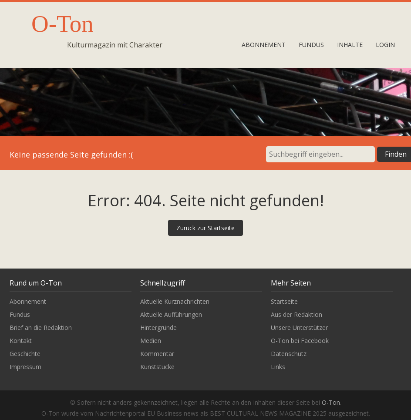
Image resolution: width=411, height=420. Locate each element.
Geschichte (25, 353)
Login (385, 44)
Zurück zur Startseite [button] (205, 228)
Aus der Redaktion (296, 314)
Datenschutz (289, 353)
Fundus (311, 44)
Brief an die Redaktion (41, 327)
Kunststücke (157, 367)
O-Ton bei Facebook (300, 340)
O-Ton (62, 23)
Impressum (25, 367)
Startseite (284, 301)
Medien (150, 340)
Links (278, 367)
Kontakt (21, 340)
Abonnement (264, 44)
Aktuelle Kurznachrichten (174, 301)
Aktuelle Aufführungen (171, 314)
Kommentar (157, 353)
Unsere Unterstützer (299, 327)
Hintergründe (158, 327)
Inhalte (350, 44)
